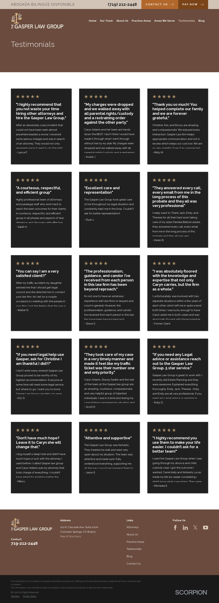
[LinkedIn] (185, 527)
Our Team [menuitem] (106, 20)
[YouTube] (205, 527)
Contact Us (134, 563)
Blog (129, 556)
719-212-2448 (24, 543)
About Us (132, 534)
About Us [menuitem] (122, 20)
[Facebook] (175, 527)
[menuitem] (15, 596)
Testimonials (134, 549)
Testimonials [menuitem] (186, 20)
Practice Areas (135, 541)
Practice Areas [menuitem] (141, 20)
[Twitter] (195, 527)
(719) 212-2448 (122, 4)
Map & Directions (70, 536)
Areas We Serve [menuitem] (164, 20)
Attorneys (133, 527)
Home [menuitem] (92, 20)
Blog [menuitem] (201, 20)
